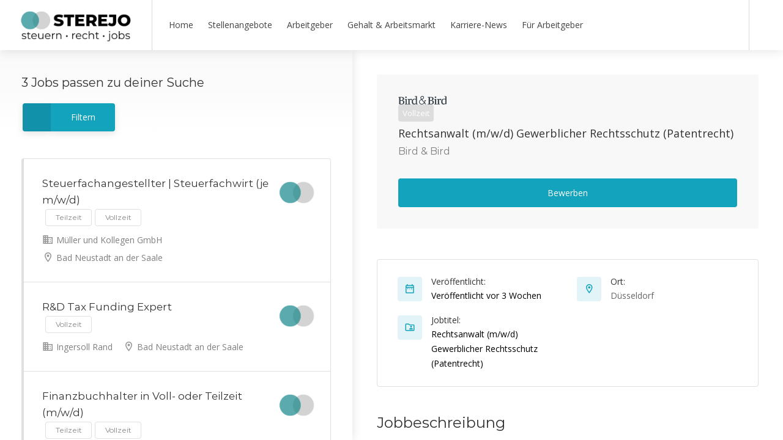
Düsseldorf (632, 295)
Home (181, 25)
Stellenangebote (240, 25)
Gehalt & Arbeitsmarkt (391, 25)
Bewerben (567, 193)
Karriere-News (478, 25)
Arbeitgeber (310, 25)
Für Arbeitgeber (552, 25)
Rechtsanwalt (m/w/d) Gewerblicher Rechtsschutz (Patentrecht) (565, 133)
